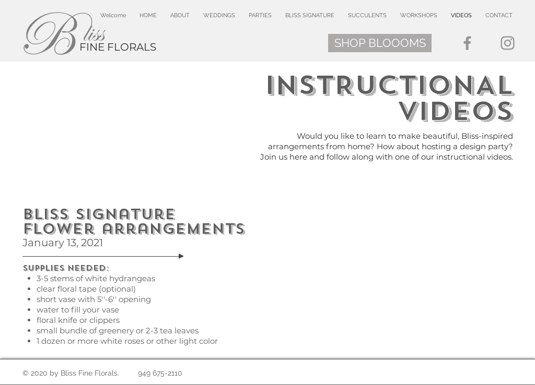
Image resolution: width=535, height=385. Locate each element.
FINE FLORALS (117, 47)
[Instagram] (507, 43)
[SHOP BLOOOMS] (380, 43)
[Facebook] (467, 43)
